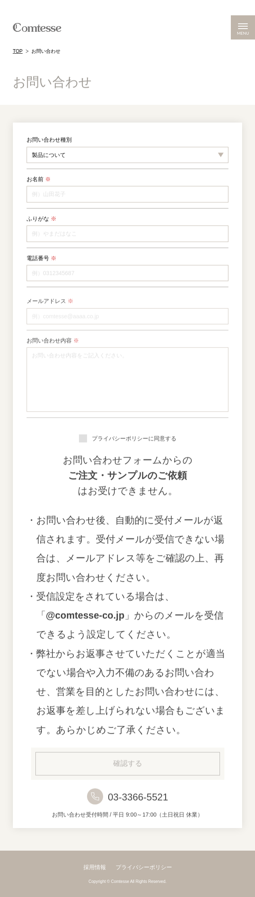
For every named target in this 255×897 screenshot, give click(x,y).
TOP (18, 51)
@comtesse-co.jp (85, 626)
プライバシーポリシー (144, 867)
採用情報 (94, 867)
